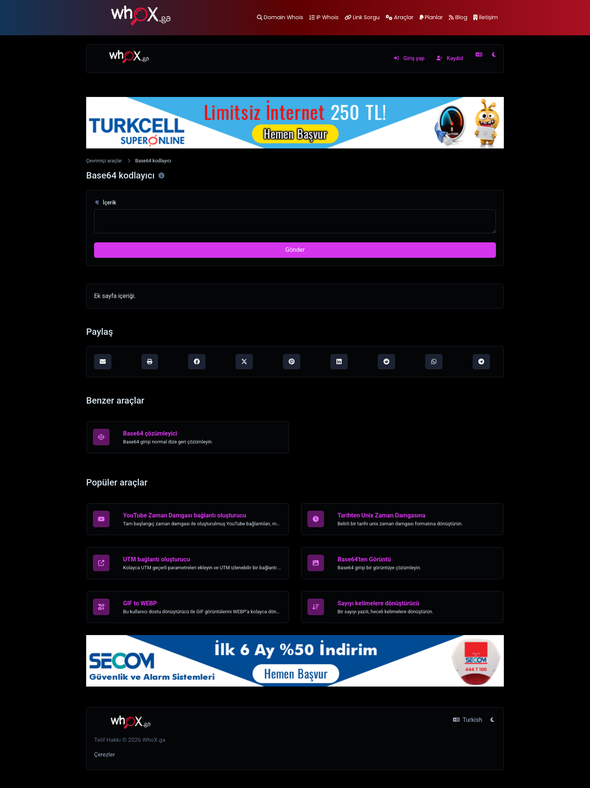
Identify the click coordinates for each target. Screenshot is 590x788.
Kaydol (449, 58)
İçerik (105, 203)
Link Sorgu (362, 17)
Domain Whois (280, 17)
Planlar (431, 17)
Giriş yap (408, 58)
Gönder (295, 249)
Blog (458, 17)
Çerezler (104, 754)
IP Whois (323, 17)
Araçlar (400, 17)
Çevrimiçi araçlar (104, 160)
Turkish (467, 719)
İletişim (485, 17)
